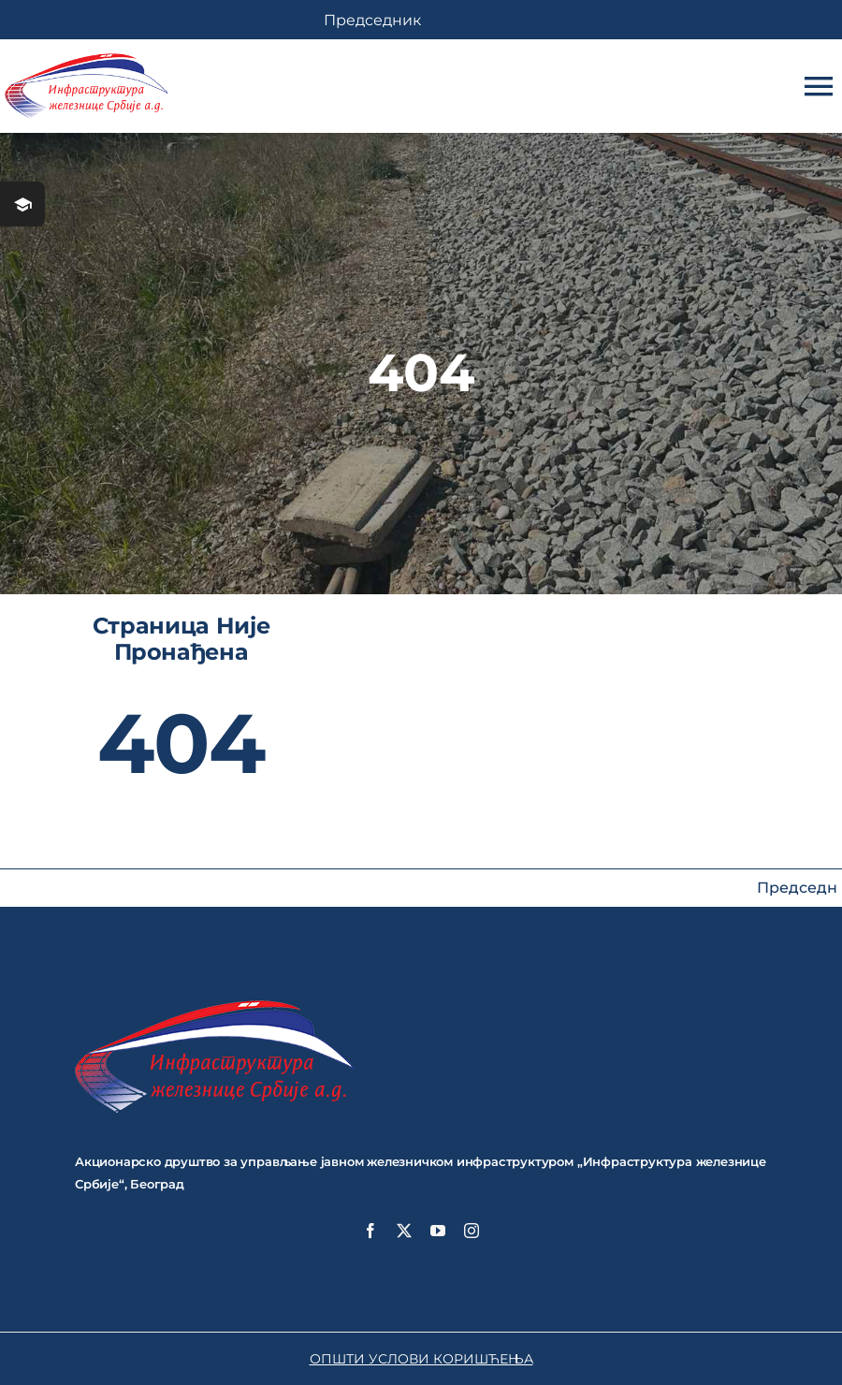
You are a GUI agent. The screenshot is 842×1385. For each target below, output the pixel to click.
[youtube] (437, 1230)
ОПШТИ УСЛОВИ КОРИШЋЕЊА (421, 1358)
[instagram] (471, 1230)
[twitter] (404, 1230)
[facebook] (370, 1230)
